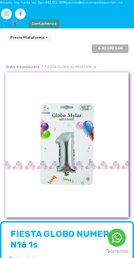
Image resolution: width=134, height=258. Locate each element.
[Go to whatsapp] (117, 238)
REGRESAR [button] (110, 48)
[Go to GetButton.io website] (116, 251)
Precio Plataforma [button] (27, 37)
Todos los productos (22, 67)
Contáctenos (44, 24)
